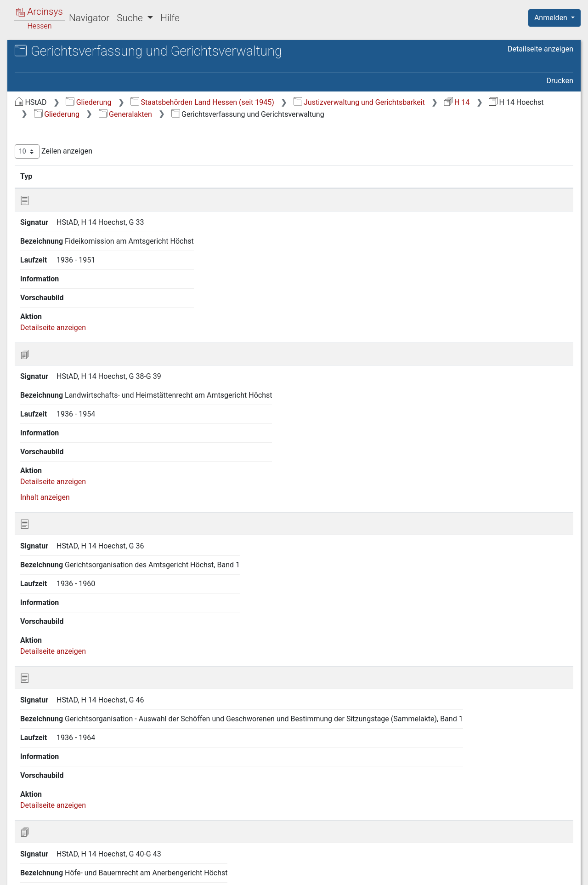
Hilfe (169, 17)
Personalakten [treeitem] (56, 185)
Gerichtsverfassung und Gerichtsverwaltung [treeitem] (79, 133)
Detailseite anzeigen (540, 49)
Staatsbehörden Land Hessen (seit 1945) (357, 102)
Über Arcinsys (351, 872)
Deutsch (55, 866)
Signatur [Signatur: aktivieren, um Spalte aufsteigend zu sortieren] (223, 188)
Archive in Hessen (51, 52)
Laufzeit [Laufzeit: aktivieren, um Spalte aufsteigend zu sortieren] (376, 188)
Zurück (429, 826)
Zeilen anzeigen (208, 163)
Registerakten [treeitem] (55, 162)
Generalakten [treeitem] (54, 117)
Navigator (89, 17)
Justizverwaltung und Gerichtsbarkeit (254, 114)
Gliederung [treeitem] (39, 106)
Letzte (557, 826)
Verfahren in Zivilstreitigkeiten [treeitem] (81, 173)
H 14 (352, 114)
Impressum (557, 872)
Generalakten (215, 125)
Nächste (522, 826)
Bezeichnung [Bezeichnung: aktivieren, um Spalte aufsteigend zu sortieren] (288, 188)
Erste (398, 826)
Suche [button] (131, 17)
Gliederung (243, 102)
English (21, 866)
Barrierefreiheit (489, 872)
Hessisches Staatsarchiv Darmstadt (90, 61)
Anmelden (551, 17)
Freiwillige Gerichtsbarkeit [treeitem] (75, 151)
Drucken (560, 80)
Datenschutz (419, 872)
